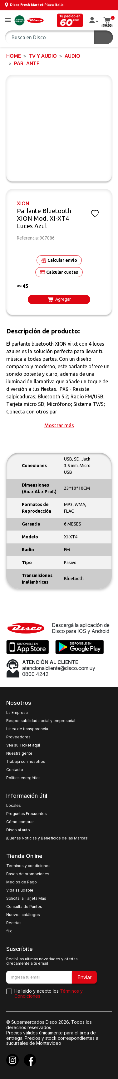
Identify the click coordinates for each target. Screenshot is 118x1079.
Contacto (14, 770)
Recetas (14, 923)
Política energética (23, 778)
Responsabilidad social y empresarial (40, 721)
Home (13, 56)
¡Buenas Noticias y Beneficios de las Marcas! (47, 838)
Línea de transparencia (27, 729)
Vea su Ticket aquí (23, 745)
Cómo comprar (20, 822)
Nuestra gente (19, 753)
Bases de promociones (27, 874)
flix (9, 931)
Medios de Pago (21, 882)
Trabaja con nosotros (25, 761)
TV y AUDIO (43, 56)
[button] (8, 20)
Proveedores (18, 737)
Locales (13, 805)
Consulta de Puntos (24, 907)
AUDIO (72, 56)
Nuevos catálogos (23, 915)
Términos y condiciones (28, 866)
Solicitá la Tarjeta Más (26, 898)
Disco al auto (18, 830)
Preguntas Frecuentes (26, 814)
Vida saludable (19, 890)
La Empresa (17, 713)
